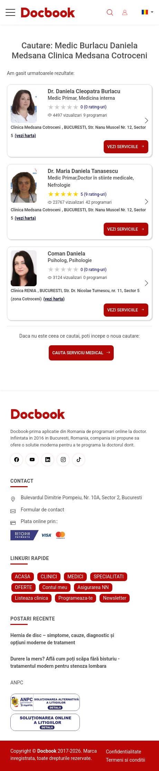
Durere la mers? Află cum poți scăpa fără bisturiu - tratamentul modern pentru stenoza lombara (65, 662)
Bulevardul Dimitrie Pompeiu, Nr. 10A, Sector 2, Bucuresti (81, 497)
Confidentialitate (123, 751)
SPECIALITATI (109, 576)
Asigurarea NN (93, 587)
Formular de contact (42, 509)
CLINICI (49, 576)
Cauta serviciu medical (81, 352)
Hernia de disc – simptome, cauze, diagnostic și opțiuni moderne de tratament (62, 639)
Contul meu (55, 587)
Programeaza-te (75, 598)
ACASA (22, 576)
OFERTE (23, 587)
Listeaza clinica (31, 598)
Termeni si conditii (125, 760)
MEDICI (75, 576)
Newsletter (114, 598)
